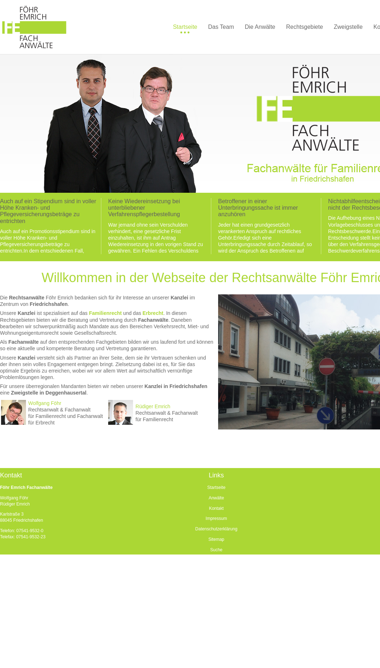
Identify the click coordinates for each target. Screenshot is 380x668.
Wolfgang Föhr (44, 403)
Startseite (216, 487)
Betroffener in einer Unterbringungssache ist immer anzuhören (258, 207)
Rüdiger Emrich (153, 406)
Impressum (216, 518)
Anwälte (216, 497)
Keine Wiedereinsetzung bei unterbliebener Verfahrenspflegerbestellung (144, 207)
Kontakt (216, 508)
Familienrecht (105, 313)
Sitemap (216, 539)
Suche (216, 549)
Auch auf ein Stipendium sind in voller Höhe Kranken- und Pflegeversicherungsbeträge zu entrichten (48, 211)
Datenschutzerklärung (216, 528)
